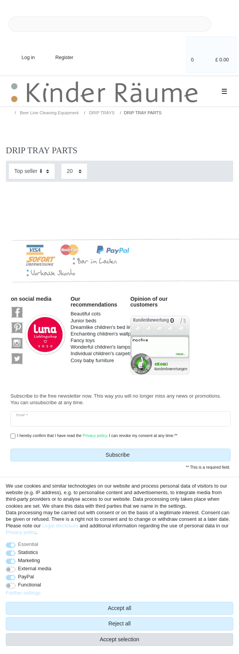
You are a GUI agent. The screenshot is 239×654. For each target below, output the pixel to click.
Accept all (119, 608)
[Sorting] (32, 171)
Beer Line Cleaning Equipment (49, 112)
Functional (29, 585)
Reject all (119, 623)
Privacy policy (21, 532)
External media (34, 568)
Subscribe (165, 455)
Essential (28, 544)
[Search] (223, 24)
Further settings (23, 593)
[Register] (59, 53)
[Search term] (110, 24)
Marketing (29, 560)
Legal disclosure (60, 526)
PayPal (26, 576)
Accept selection (119, 639)
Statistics (28, 552)
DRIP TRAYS (101, 112)
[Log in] (21, 53)
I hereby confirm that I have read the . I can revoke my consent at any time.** (97, 436)
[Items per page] (74, 171)
